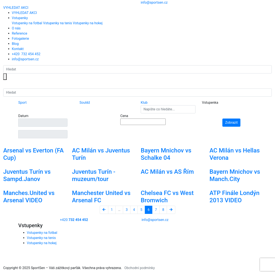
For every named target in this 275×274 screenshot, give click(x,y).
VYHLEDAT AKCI (15, 8)
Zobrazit (231, 122)
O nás (16, 28)
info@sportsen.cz (25, 59)
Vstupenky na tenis (57, 23)
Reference (19, 33)
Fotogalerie (20, 39)
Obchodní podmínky (139, 268)
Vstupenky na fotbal (27, 23)
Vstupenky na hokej (87, 23)
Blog (15, 44)
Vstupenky (20, 18)
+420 (26, 54)
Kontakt (18, 49)
